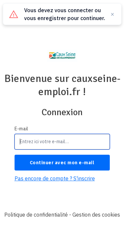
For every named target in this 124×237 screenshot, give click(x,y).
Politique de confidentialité (36, 214)
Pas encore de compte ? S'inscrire (55, 178)
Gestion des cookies (96, 214)
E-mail (21, 128)
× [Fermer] (112, 14)
